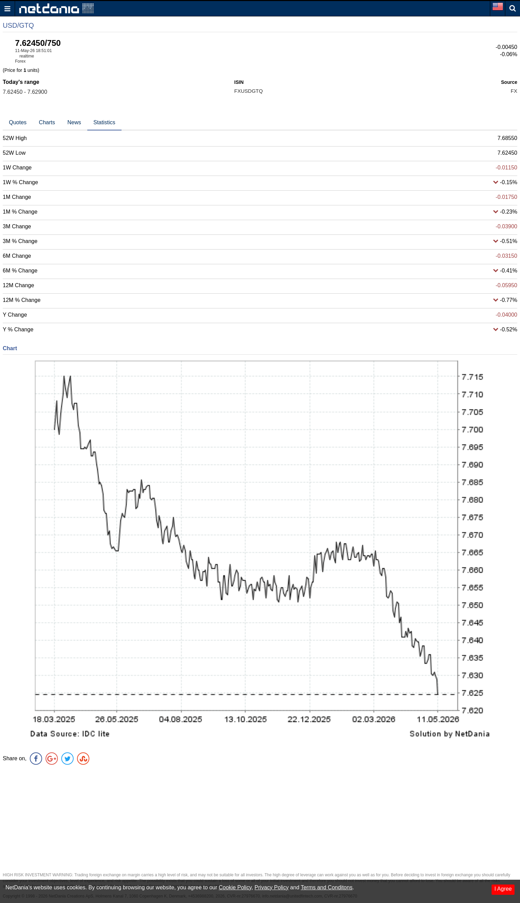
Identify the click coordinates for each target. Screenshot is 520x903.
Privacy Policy (272, 887)
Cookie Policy (235, 887)
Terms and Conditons (326, 887)
